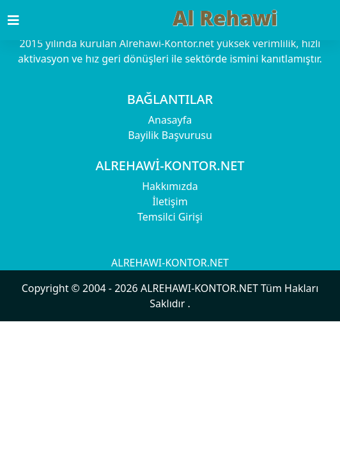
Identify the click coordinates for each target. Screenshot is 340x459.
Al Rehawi (225, 17)
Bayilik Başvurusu (170, 135)
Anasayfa (170, 120)
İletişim (169, 201)
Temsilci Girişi (170, 217)
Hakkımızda (169, 186)
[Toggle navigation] (21, 20)
